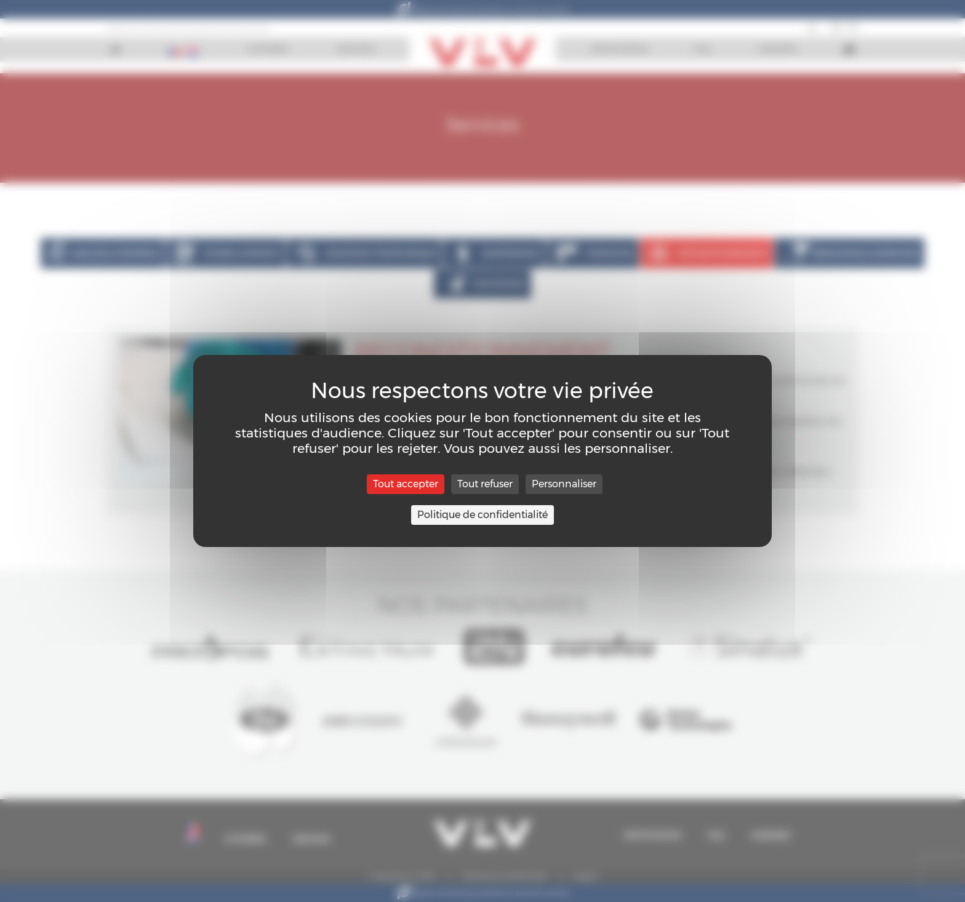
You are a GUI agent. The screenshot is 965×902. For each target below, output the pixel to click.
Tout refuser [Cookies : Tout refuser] (485, 484)
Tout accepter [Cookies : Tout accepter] (405, 484)
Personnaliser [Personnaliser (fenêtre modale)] (564, 484)
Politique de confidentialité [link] (482, 515)
